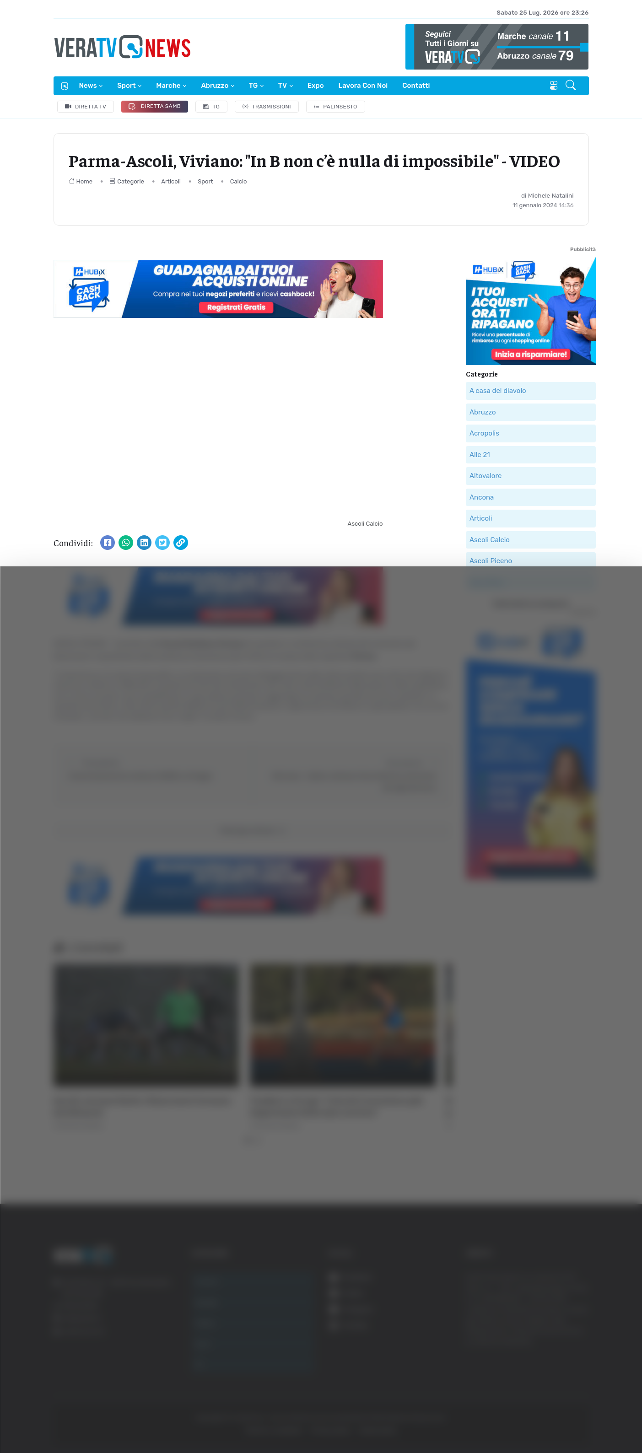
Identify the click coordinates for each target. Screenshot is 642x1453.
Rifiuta (549, 1363)
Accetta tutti (549, 1304)
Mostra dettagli (499, 1420)
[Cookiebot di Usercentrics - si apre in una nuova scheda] (78, 1420)
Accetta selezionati (549, 1334)
